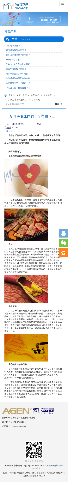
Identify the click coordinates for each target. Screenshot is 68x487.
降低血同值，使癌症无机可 (18, 88)
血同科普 (47, 95)
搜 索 (58, 104)
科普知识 (35, 95)
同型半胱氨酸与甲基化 (16, 50)
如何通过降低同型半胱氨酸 (18, 78)
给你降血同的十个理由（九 (18, 83)
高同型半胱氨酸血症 (17, 99)
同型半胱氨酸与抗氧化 (16, 69)
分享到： (8, 131)
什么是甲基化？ (13, 45)
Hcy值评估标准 (13, 59)
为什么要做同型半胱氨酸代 (18, 55)
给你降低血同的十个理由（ (18, 73)
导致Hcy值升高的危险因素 (18, 64)
